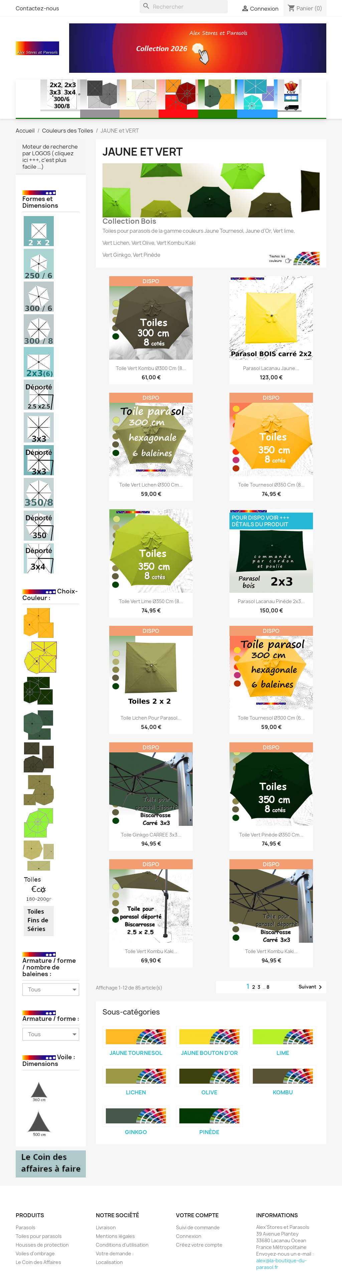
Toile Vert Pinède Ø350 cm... (271, 835)
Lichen (136, 1092)
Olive (209, 1092)
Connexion (188, 1236)
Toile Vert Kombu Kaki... (151, 951)
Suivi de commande (198, 1227)
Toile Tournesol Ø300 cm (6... (271, 718)
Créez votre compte (199, 1245)
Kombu (283, 1092)
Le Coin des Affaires (38, 1262)
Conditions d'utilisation (122, 1245)
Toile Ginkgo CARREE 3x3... (151, 835)
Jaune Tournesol (136, 1053)
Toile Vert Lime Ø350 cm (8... (151, 601)
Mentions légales (115, 1236)
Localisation (109, 1262)
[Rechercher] (184, 6)
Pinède (209, 1132)
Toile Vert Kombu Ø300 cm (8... (151, 368)
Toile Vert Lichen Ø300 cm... (151, 485)
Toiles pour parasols (39, 1236)
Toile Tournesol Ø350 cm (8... (271, 485)
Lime (283, 1053)
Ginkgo (136, 1132)
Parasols (25, 1227)
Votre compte (197, 1215)
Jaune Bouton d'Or (209, 1053)
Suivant (311, 987)
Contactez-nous (37, 8)
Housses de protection (42, 1245)
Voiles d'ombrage (35, 1253)
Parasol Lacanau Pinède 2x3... (271, 601)
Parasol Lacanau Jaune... (271, 368)
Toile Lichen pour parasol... (151, 718)
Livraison (106, 1227)
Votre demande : (115, 1253)
